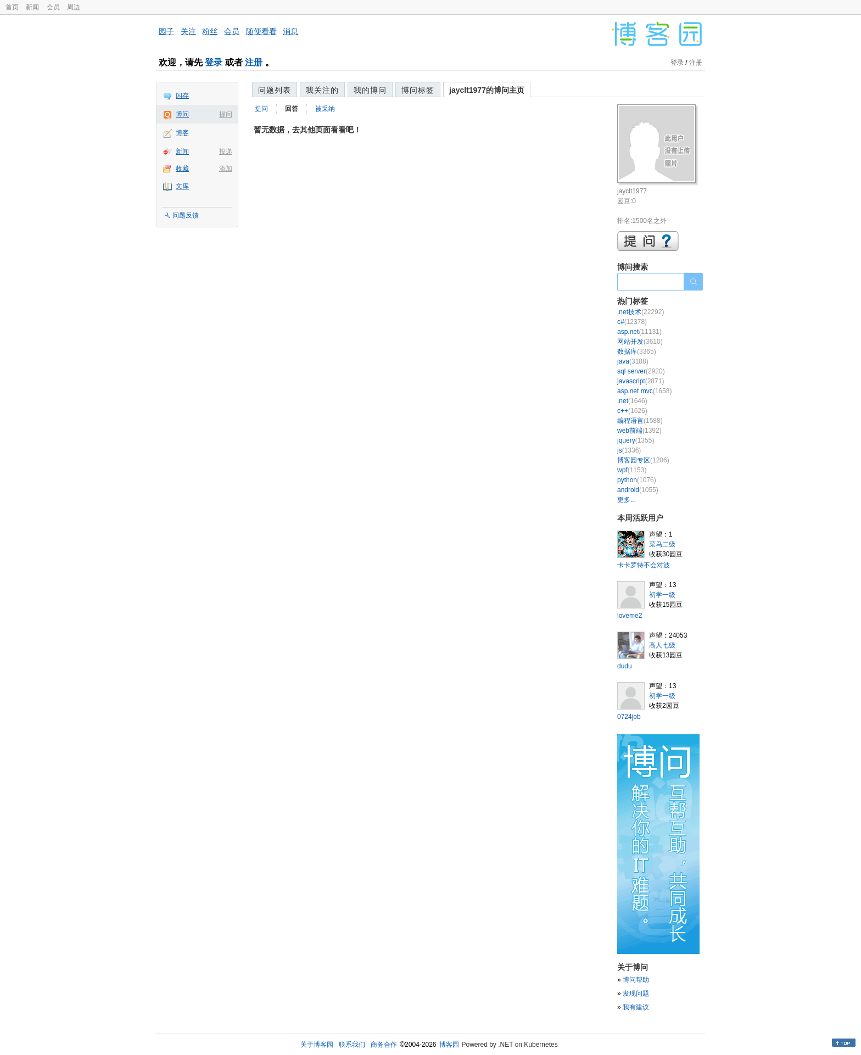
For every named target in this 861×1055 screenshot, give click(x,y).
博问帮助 (636, 980)
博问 (182, 114)
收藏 (182, 168)
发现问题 (636, 993)
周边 (73, 7)
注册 (253, 62)
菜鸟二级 (662, 544)
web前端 (639, 430)
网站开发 (640, 341)
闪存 (182, 95)
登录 (213, 62)
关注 (188, 31)
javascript (640, 381)
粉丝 (209, 31)
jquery (635, 440)
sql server (641, 371)
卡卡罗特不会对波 (643, 565)
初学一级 (662, 595)
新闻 (32, 7)
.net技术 (640, 312)
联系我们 (352, 1044)
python (636, 480)
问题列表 (274, 90)
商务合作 (384, 1044)
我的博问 (370, 90)
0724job (629, 717)
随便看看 (261, 31)
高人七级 (662, 645)
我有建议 (636, 1007)
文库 (182, 186)
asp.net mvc (644, 391)
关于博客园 (316, 1044)
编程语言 (640, 421)
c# (632, 322)
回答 (291, 109)
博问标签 (417, 90)
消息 (290, 31)
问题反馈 (185, 215)
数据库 (636, 351)
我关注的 (322, 90)
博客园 (449, 1044)
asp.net (639, 332)
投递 (225, 151)
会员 (53, 7)
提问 (225, 114)
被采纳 (325, 109)
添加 (225, 168)
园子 (166, 31)
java (632, 361)
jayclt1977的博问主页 (486, 90)
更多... (626, 500)
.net (632, 401)
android (637, 490)
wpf (631, 470)
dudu (624, 666)
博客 (182, 133)
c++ (632, 411)
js (629, 450)
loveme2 (629, 615)
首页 (12, 7)
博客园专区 (643, 460)
